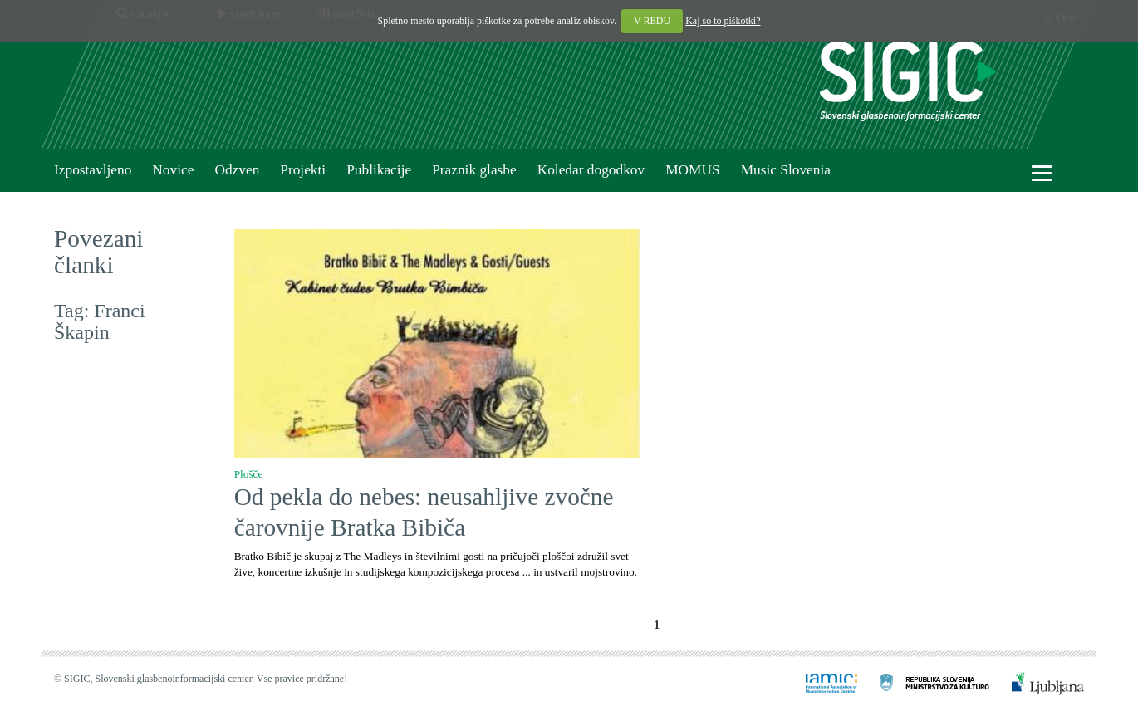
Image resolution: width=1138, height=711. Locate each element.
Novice (173, 170)
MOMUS (692, 170)
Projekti (303, 170)
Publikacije (378, 170)
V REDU (652, 21)
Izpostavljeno (92, 170)
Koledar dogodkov (591, 170)
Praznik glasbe (474, 170)
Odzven (236, 170)
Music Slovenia (786, 170)
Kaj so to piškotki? (722, 21)
